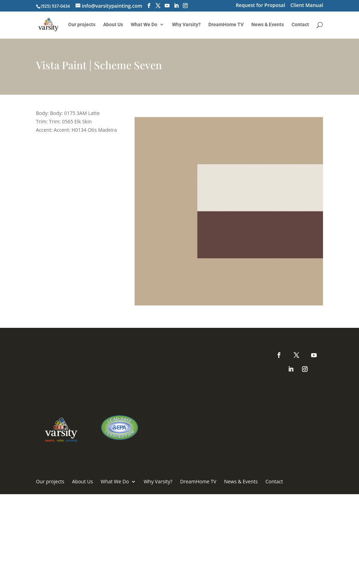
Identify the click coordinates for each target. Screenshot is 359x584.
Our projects (81, 24)
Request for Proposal (260, 5)
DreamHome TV (226, 24)
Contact (300, 24)
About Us (113, 24)
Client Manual (306, 5)
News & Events (267, 24)
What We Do (144, 24)
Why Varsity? (186, 24)
